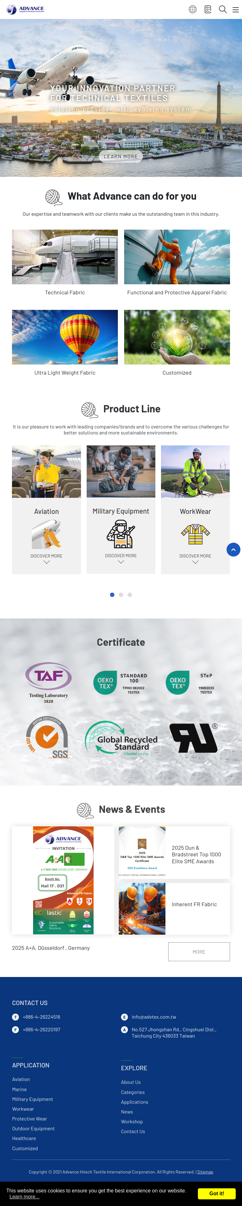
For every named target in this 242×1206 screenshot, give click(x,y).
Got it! (216, 1193)
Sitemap (205, 1171)
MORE (199, 952)
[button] (112, 595)
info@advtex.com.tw (154, 1063)
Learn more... (24, 1196)
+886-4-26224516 (41, 1063)
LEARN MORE (121, 156)
